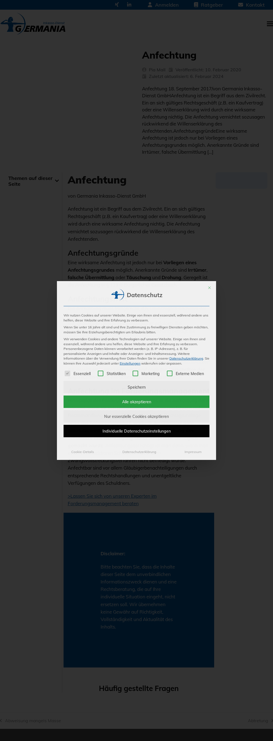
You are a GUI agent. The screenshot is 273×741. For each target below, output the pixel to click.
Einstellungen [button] (130, 363)
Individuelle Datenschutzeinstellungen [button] (137, 431)
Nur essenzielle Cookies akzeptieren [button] (136, 416)
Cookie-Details (82, 451)
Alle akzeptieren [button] (136, 401)
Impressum (193, 451)
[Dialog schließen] (209, 287)
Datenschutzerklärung (186, 358)
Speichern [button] (137, 387)
